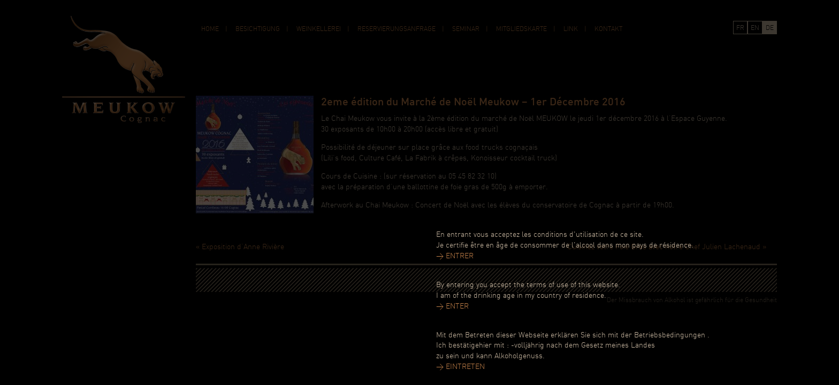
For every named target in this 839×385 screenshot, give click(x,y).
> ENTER (452, 307)
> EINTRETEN (460, 367)
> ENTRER (455, 256)
